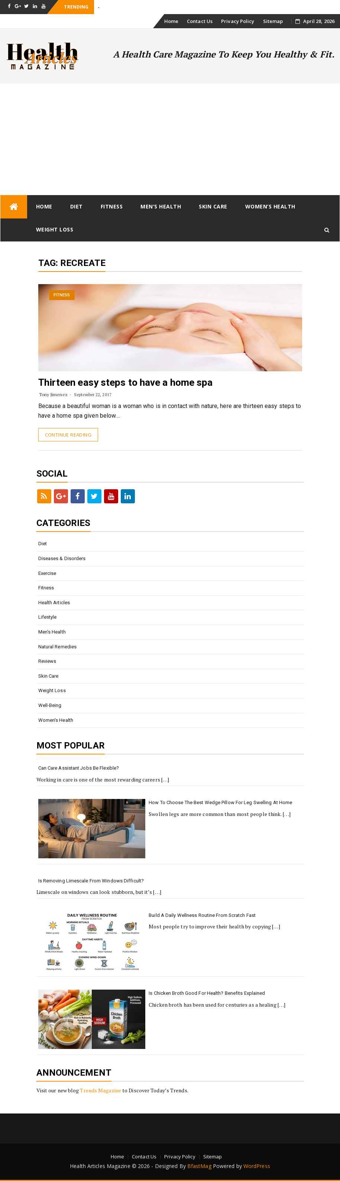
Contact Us (200, 21)
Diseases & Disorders (62, 558)
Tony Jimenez (53, 394)
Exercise (47, 573)
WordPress (256, 1166)
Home (171, 21)
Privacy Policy (237, 21)
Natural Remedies (57, 646)
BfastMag (199, 1166)
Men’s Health (160, 206)
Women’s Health (270, 206)
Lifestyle (47, 617)
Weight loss (55, 229)
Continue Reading (68, 434)
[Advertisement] (170, 139)
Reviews (47, 661)
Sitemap (273, 21)
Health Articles (54, 602)
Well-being (50, 705)
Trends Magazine (100, 1090)
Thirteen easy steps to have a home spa (125, 382)
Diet (76, 206)
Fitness (112, 206)
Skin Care (213, 206)
